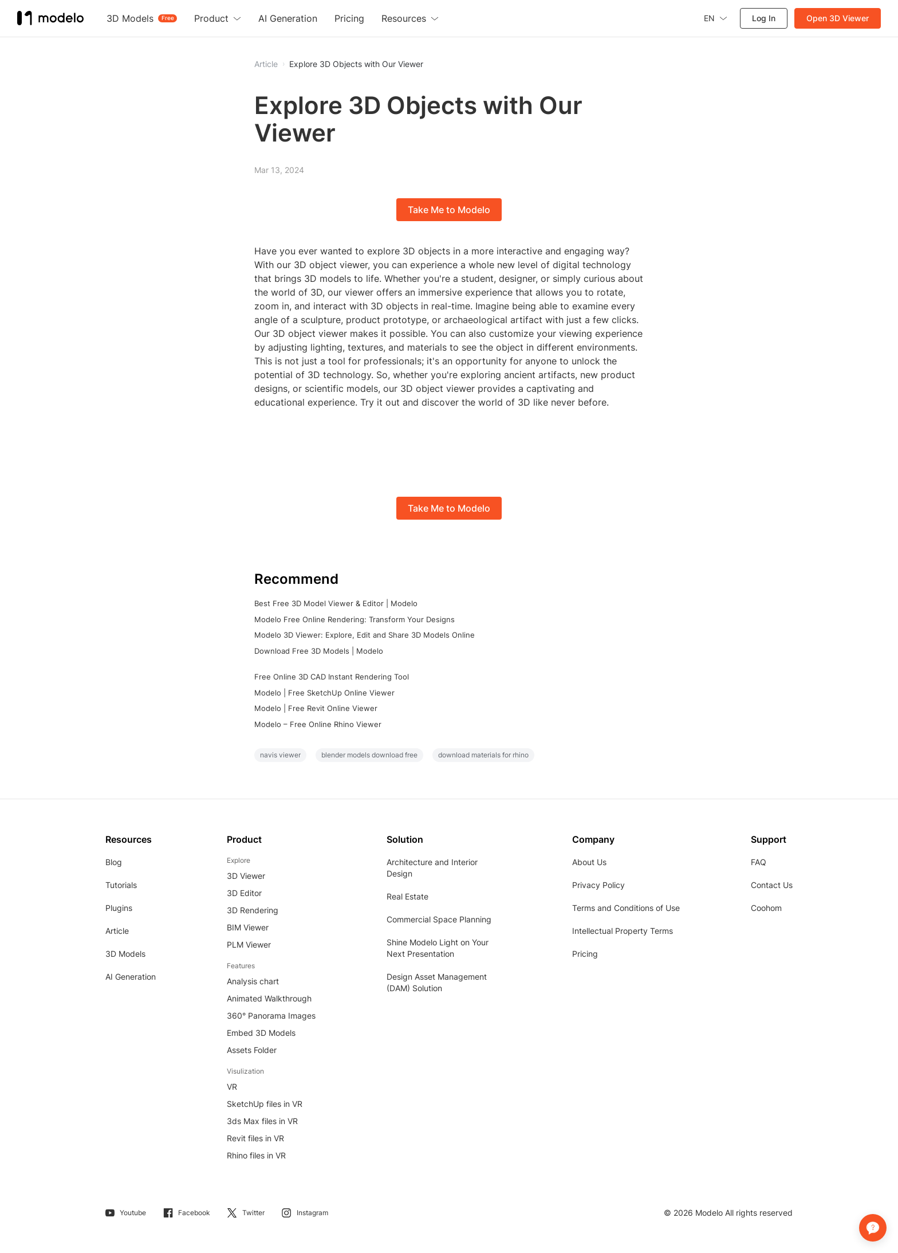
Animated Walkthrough (269, 998)
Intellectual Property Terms (622, 931)
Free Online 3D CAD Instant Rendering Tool (331, 676)
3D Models (125, 954)
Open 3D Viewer (837, 18)
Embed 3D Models (261, 1033)
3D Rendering (252, 910)
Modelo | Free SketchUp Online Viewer (324, 692)
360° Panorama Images (271, 1015)
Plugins (118, 908)
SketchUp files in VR (264, 1104)
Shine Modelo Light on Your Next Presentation (438, 948)
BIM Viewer (248, 927)
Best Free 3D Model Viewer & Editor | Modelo (336, 603)
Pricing (585, 954)
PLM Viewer (249, 944)
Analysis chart (253, 981)
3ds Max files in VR (262, 1121)
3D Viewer (246, 876)
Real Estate (407, 896)
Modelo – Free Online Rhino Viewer (317, 724)
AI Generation (130, 976)
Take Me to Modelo (449, 209)
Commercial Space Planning (439, 919)
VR (232, 1086)
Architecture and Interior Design (432, 867)
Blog (113, 862)
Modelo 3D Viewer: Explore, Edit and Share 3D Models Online (364, 634)
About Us (589, 862)
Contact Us (772, 885)
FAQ (758, 862)
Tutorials (121, 885)
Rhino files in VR (256, 1155)
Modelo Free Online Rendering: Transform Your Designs (354, 619)
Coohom (766, 908)
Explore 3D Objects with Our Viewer (356, 64)
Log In (763, 18)
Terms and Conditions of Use (626, 908)
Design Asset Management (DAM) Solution (437, 982)
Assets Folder (252, 1050)
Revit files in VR (255, 1138)
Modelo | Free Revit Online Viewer (315, 708)
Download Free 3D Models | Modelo (318, 650)
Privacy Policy (598, 885)
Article (117, 931)
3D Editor (244, 893)
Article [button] (266, 64)
